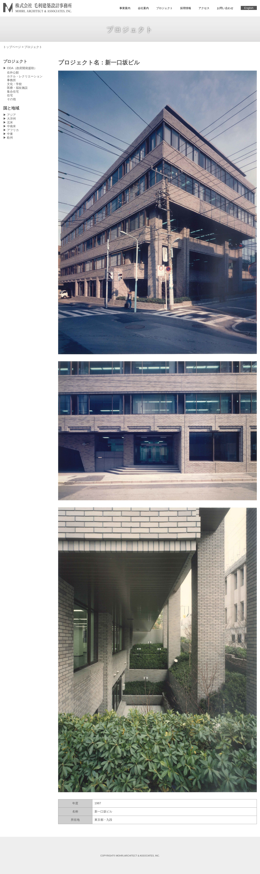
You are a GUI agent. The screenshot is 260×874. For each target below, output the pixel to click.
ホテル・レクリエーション (24, 76)
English (248, 8)
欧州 (10, 137)
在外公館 (13, 72)
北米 (10, 122)
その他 (11, 99)
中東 (10, 133)
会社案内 (143, 8)
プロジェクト (164, 8)
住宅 (10, 95)
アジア (11, 114)
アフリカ (13, 130)
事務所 (11, 80)
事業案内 (124, 8)
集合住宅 (13, 91)
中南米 (11, 126)
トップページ (12, 47)
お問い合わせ (225, 8)
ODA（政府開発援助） (22, 68)
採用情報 (185, 8)
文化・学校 (14, 84)
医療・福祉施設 (17, 87)
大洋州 (11, 118)
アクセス (203, 8)
